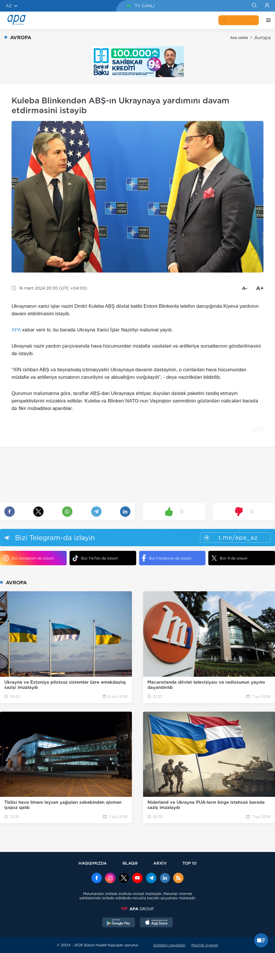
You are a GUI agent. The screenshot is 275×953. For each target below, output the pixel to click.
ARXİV (160, 863)
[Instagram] (110, 878)
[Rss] (178, 878)
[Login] (267, 6)
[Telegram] (151, 878)
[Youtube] (137, 878)
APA (16, 330)
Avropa (262, 37)
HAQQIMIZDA (92, 863)
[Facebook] (96, 878)
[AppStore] (156, 922)
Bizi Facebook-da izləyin (166, 558)
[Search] (254, 6)
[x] (124, 878)
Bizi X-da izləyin (229, 558)
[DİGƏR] (267, 20)
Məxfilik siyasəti (204, 945)
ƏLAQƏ (130, 863)
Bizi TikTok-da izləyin (95, 558)
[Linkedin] (165, 878)
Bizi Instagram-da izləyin (28, 558)
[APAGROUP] (137, 908)
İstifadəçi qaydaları (169, 945)
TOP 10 (189, 863)
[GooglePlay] (118, 922)
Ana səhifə (239, 38)
